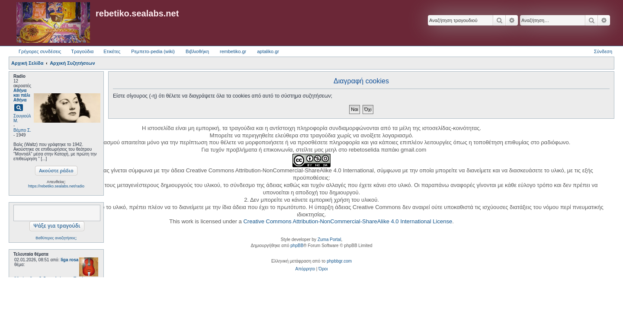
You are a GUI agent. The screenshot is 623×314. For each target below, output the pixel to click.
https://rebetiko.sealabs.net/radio (56, 186)
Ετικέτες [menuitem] (111, 51)
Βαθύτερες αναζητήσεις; (56, 238)
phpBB (296, 245)
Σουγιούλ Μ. (22, 118)
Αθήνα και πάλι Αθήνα (21, 95)
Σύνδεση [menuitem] (603, 51)
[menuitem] (305, 269)
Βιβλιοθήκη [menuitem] (197, 51)
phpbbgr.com (339, 261)
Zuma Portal (329, 239)
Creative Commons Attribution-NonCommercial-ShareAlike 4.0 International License (347, 221)
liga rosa (69, 259)
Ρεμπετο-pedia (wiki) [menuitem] (153, 51)
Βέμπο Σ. (22, 130)
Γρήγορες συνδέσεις (40, 51)
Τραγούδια (82, 51)
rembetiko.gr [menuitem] (233, 51)
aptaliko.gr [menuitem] (268, 51)
